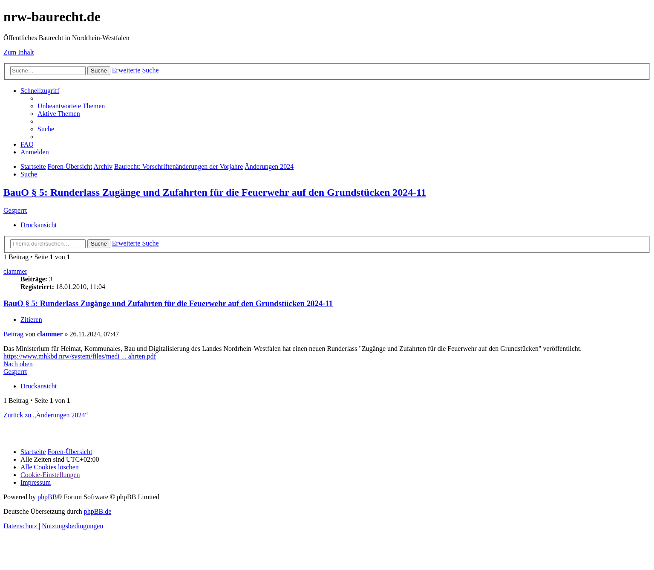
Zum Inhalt (18, 52)
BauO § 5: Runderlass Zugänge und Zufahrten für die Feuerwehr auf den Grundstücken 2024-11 (214, 192)
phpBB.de (97, 511)
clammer (15, 271)
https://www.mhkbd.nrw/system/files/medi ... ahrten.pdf (79, 356)
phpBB (47, 497)
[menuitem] (71, 106)
